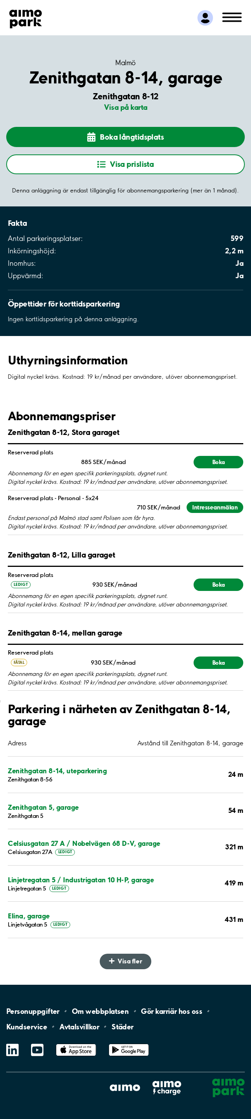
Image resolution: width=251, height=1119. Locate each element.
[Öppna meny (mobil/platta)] (232, 16)
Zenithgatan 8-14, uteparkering (57, 771)
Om (100, 1011)
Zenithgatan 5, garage (43, 807)
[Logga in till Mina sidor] (205, 18)
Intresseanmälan (214, 507)
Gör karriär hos (171, 1011)
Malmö (125, 63)
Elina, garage (29, 916)
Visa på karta (125, 107)
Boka (218, 462)
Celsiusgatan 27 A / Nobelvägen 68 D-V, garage (84, 843)
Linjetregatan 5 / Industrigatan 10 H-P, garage (81, 880)
